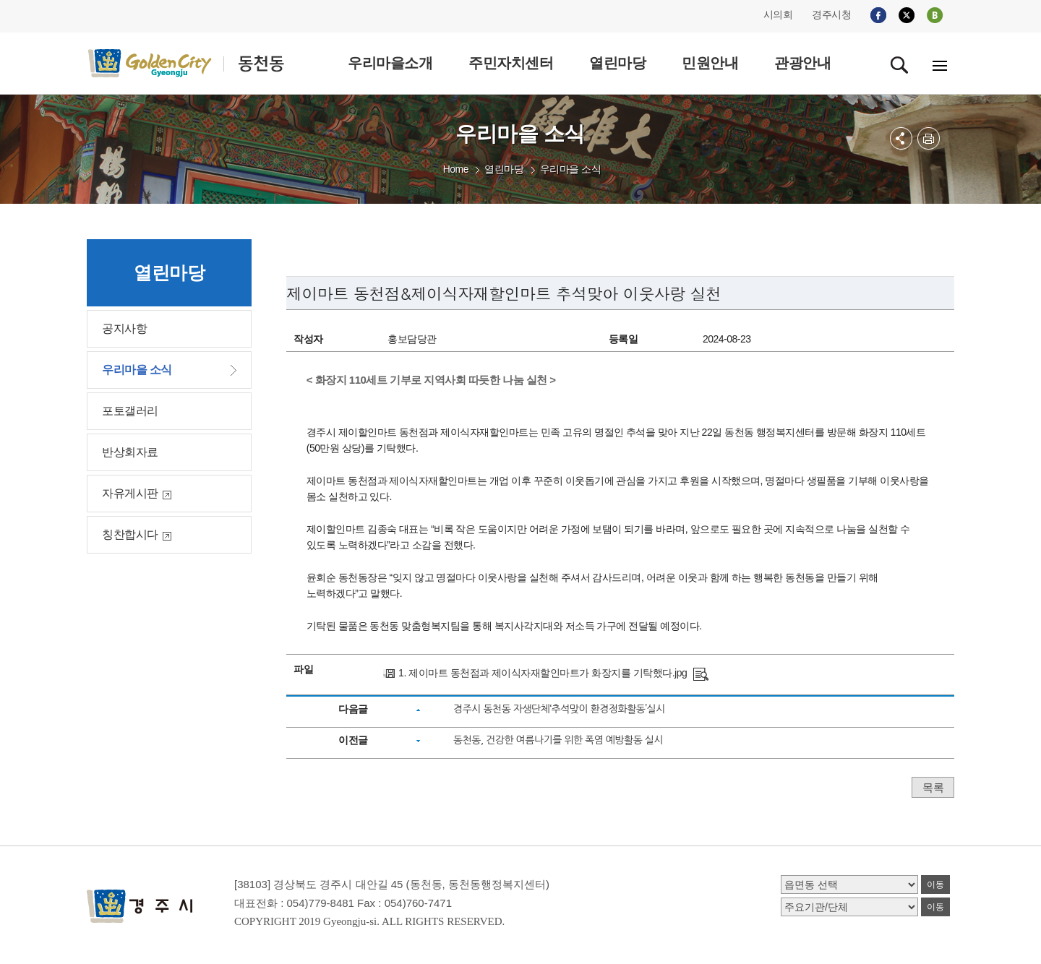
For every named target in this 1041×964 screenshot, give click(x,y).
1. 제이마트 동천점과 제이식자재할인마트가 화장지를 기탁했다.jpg (542, 673)
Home (455, 169)
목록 (932, 787)
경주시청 (831, 14)
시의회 (778, 14)
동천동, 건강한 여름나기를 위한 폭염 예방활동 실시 (558, 740)
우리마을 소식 (570, 169)
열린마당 (503, 169)
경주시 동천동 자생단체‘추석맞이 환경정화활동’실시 (559, 709)
